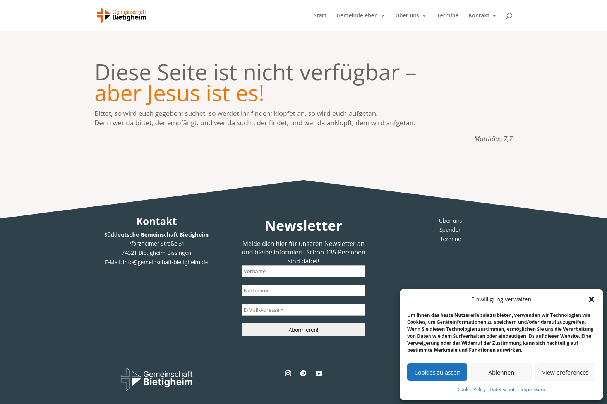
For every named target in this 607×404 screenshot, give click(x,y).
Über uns (407, 16)
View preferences (565, 372)
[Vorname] (303, 271)
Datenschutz (503, 389)
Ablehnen (501, 372)
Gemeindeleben (357, 16)
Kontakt (478, 16)
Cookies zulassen (437, 372)
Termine (448, 16)
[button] (591, 299)
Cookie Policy (472, 389)
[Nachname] (303, 290)
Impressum (533, 389)
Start (320, 16)
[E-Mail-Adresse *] (303, 310)
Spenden (450, 229)
